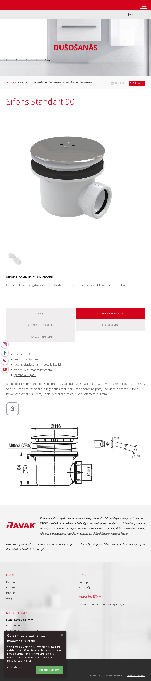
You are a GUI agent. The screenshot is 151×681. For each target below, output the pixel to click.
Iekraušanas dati (110, 325)
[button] (18, 667)
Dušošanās (37, 82)
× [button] (61, 635)
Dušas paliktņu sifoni (88, 82)
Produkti (23, 82)
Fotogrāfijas (86, 587)
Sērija (41, 313)
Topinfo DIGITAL (136, 675)
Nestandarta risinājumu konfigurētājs (101, 604)
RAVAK (15, 5)
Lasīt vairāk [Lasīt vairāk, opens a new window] (25, 660)
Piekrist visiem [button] (49, 670)
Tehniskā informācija (110, 313)
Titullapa (11, 82)
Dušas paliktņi (53, 82)
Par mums (12, 582)
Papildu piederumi (41, 336)
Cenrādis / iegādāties (41, 325)
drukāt (119, 83)
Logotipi (83, 582)
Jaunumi (11, 593)
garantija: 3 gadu (25, 375)
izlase (139, 83)
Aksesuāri (68, 82)
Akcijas (10, 598)
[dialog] (35, 654)
